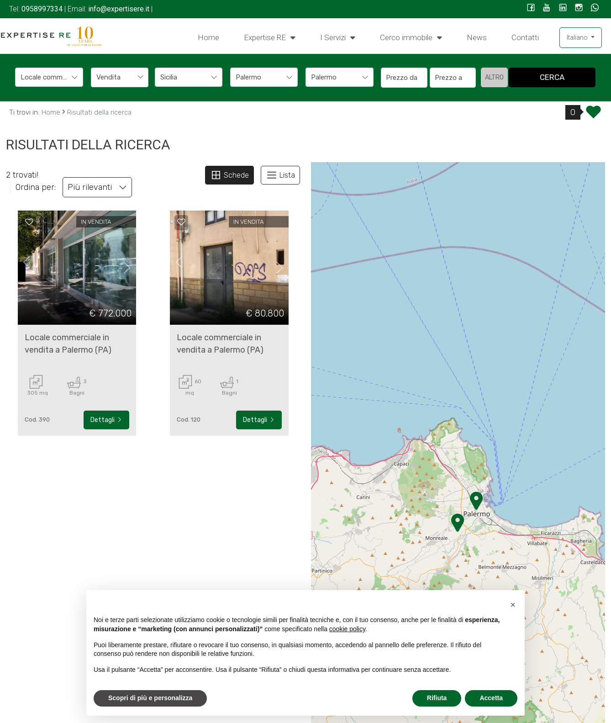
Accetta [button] (491, 698)
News (477, 37)
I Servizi (337, 37)
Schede (229, 175)
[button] (513, 604)
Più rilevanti (97, 187)
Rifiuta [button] (437, 698)
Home (208, 37)
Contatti (525, 37)
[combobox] (49, 77)
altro (494, 77)
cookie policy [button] (347, 629)
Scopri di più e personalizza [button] (150, 698)
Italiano (578, 37)
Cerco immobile (411, 37)
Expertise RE (269, 37)
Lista (280, 175)
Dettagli (106, 420)
